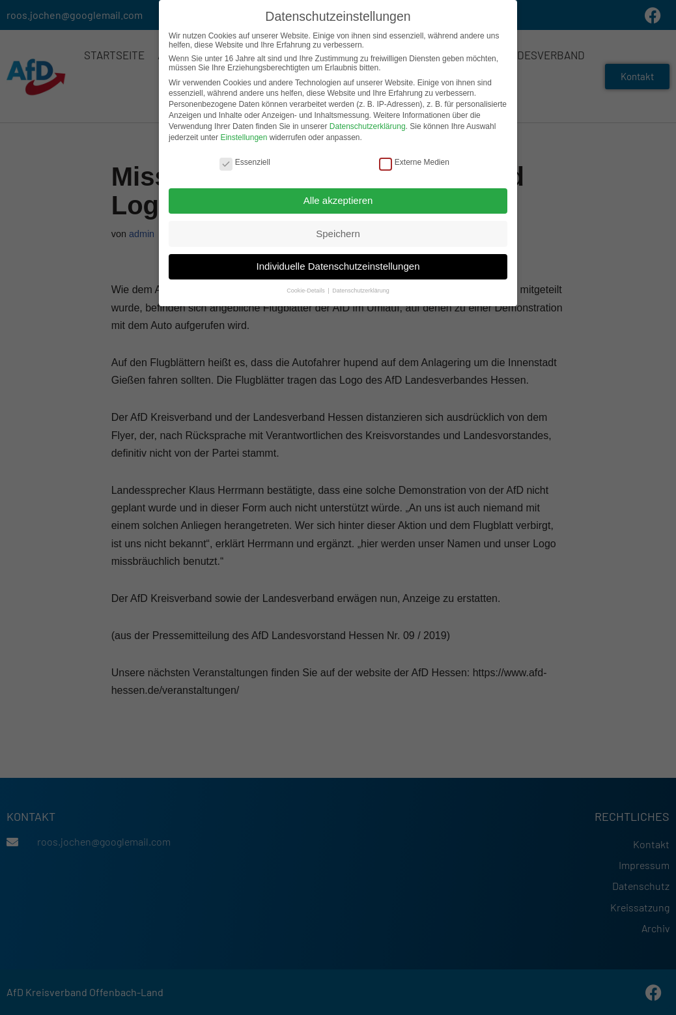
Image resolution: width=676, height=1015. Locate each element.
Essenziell (244, 160)
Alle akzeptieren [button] (338, 198)
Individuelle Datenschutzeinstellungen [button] (337, 264)
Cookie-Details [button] (306, 289)
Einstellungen (243, 135)
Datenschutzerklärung (368, 124)
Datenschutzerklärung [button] (360, 289)
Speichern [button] (338, 231)
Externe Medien (414, 160)
